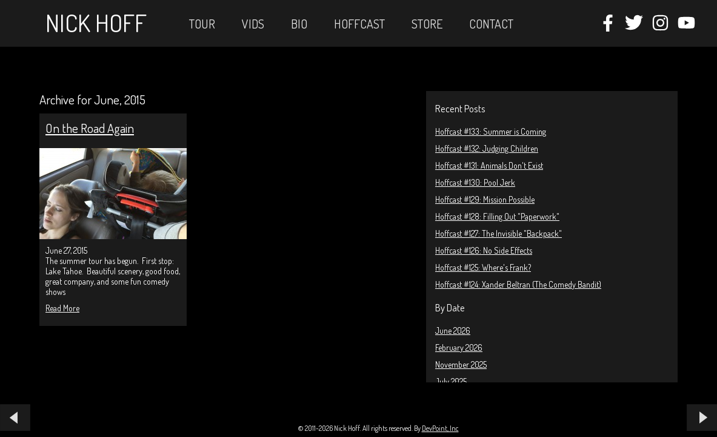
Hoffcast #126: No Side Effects (483, 250)
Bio (299, 24)
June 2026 (452, 330)
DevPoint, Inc (440, 428)
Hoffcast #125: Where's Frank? (483, 267)
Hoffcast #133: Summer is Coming (490, 131)
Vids (253, 24)
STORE (427, 24)
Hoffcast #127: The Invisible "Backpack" (498, 233)
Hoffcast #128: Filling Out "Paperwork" (497, 216)
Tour (202, 24)
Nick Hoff (96, 22)
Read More (62, 308)
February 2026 (458, 347)
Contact (491, 24)
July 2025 (451, 381)
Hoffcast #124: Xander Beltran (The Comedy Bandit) (518, 284)
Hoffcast (359, 24)
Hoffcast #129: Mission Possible (485, 199)
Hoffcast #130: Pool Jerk (475, 182)
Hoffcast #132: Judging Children (486, 148)
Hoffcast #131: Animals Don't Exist (489, 165)
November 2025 (461, 364)
